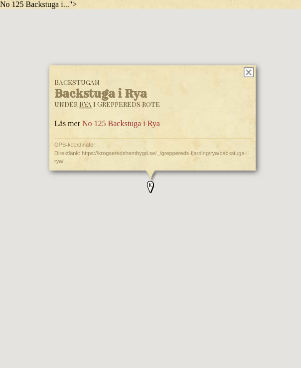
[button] (150, 187)
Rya (85, 104)
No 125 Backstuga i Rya (121, 123)
